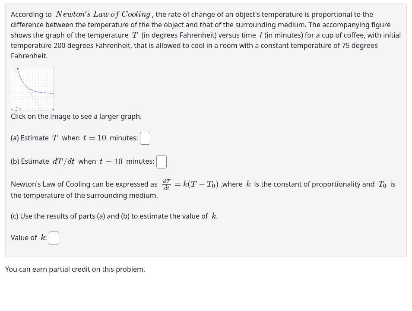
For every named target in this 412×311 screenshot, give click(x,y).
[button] (32, 89)
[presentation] (103, 13)
